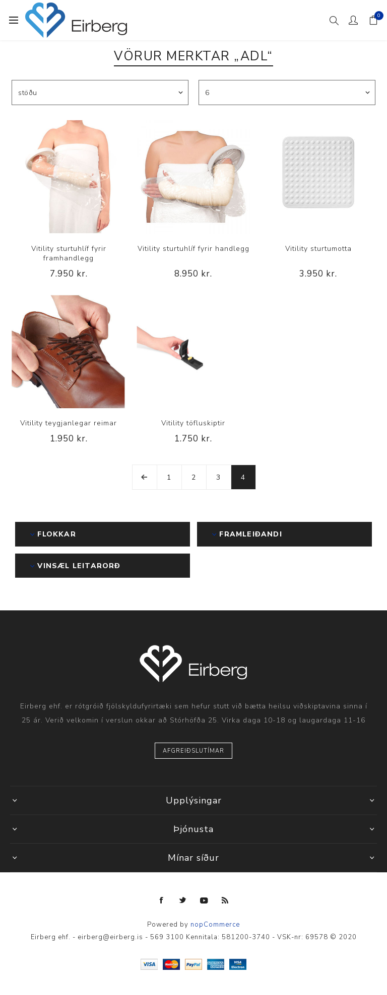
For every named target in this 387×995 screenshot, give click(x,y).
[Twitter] (183, 900)
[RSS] (225, 900)
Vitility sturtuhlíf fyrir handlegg (193, 248)
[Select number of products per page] (287, 92)
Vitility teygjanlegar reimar (68, 423)
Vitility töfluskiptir (193, 423)
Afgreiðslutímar (193, 751)
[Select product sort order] (100, 92)
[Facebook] (162, 900)
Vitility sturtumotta (318, 248)
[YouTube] (204, 900)
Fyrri (145, 477)
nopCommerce (215, 924)
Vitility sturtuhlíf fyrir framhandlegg (68, 253)
